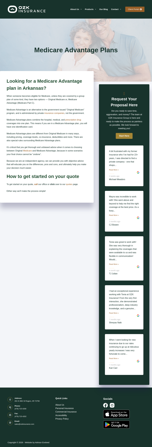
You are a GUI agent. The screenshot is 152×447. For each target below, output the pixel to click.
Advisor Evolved (42, 442)
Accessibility (61, 415)
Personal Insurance (64, 408)
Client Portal (135, 9)
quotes (69, 184)
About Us (76, 9)
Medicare (27, 151)
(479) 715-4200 (20, 409)
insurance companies (54, 113)
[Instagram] (112, 405)
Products (91, 9)
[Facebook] (105, 405)
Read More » (114, 170)
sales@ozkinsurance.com (24, 424)
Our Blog (103, 9)
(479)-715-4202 (20, 416)
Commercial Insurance (66, 412)
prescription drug (73, 120)
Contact (116, 9)
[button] (124, 136)
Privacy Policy (62, 419)
